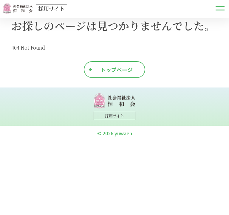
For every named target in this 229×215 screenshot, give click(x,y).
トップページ (116, 69)
